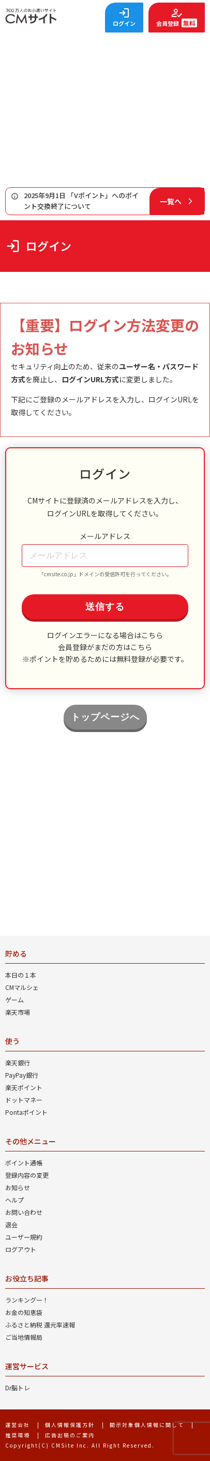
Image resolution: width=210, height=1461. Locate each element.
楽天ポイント (23, 1087)
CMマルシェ (22, 987)
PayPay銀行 (21, 1074)
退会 (11, 1224)
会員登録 (176, 23)
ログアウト (20, 1249)
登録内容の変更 (27, 1175)
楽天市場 (17, 1012)
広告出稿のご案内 (70, 1435)
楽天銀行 (17, 1062)
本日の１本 (20, 974)
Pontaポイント (26, 1112)
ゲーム (14, 999)
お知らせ (17, 1187)
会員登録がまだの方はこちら (105, 647)
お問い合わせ (23, 1212)
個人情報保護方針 (70, 1424)
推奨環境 (17, 1435)
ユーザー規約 (23, 1236)
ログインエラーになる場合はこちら (105, 635)
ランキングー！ (27, 1299)
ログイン (124, 23)
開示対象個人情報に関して (147, 1424)
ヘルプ (14, 1199)
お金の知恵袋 (23, 1312)
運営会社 (17, 1424)
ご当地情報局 (23, 1337)
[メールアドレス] (105, 555)
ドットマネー (23, 1099)
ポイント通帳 (23, 1162)
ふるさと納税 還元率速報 (40, 1324)
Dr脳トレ (17, 1387)
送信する (105, 607)
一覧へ (171, 201)
